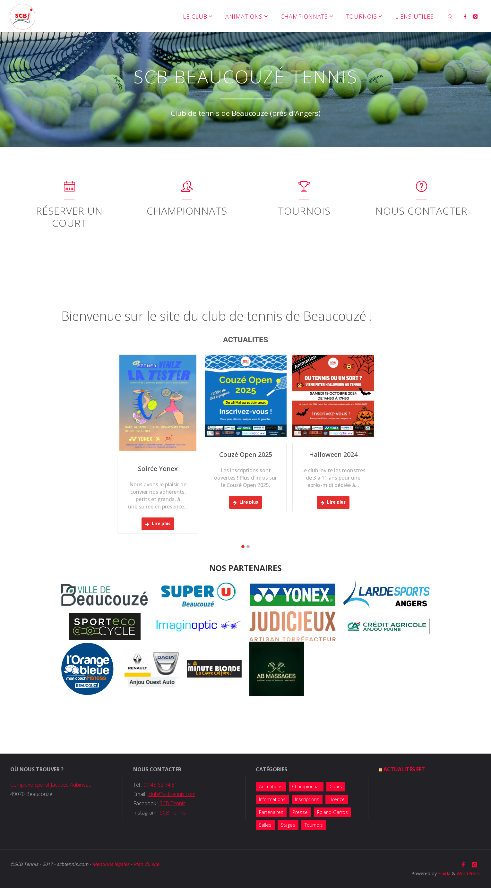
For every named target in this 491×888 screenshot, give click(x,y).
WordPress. (469, 873)
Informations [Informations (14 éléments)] (272, 799)
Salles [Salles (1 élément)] (265, 825)
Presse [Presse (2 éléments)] (300, 812)
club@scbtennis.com (172, 794)
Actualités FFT (404, 769)
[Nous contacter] (421, 189)
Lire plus (157, 523)
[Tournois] (304, 189)
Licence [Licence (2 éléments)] (337, 799)
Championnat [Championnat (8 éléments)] (306, 786)
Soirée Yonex (158, 468)
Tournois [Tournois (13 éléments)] (314, 825)
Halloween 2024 (333, 454)
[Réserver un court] (69, 189)
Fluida (444, 873)
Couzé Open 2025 (245, 454)
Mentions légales (110, 864)
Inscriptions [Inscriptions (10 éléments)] (307, 799)
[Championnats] (187, 189)
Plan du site (146, 864)
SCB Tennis (172, 803)
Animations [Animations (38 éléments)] (271, 786)
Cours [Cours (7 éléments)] (336, 786)
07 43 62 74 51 (160, 784)
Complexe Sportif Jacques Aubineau (50, 784)
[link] (450, 16)
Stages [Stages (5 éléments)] (288, 825)
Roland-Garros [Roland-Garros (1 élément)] (332, 812)
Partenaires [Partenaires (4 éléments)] (271, 812)
